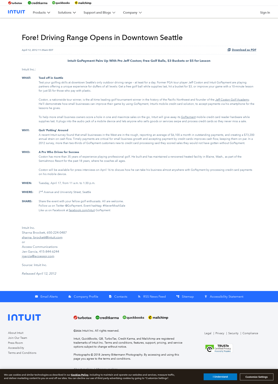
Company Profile (83, 303)
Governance (206, 24)
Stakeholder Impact (233, 24)
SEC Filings (184, 24)
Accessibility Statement (223, 303)
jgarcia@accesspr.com (38, 263)
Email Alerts (46, 303)
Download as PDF (241, 61)
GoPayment (188, 127)
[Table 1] (139, 153)
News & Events (90, 24)
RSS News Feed (152, 303)
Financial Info (140, 24)
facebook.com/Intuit (82, 218)
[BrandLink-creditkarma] (37, 3)
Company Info (115, 24)
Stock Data (163, 24)
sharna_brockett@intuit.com (42, 244)
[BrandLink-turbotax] (15, 3)
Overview (67, 24)
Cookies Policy (79, 376)
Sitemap (185, 303)
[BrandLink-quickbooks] (61, 3)
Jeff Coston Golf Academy (232, 110)
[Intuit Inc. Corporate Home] (16, 12)
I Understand (220, 378)
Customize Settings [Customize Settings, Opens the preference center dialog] (256, 378)
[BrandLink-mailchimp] (83, 3)
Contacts (118, 303)
